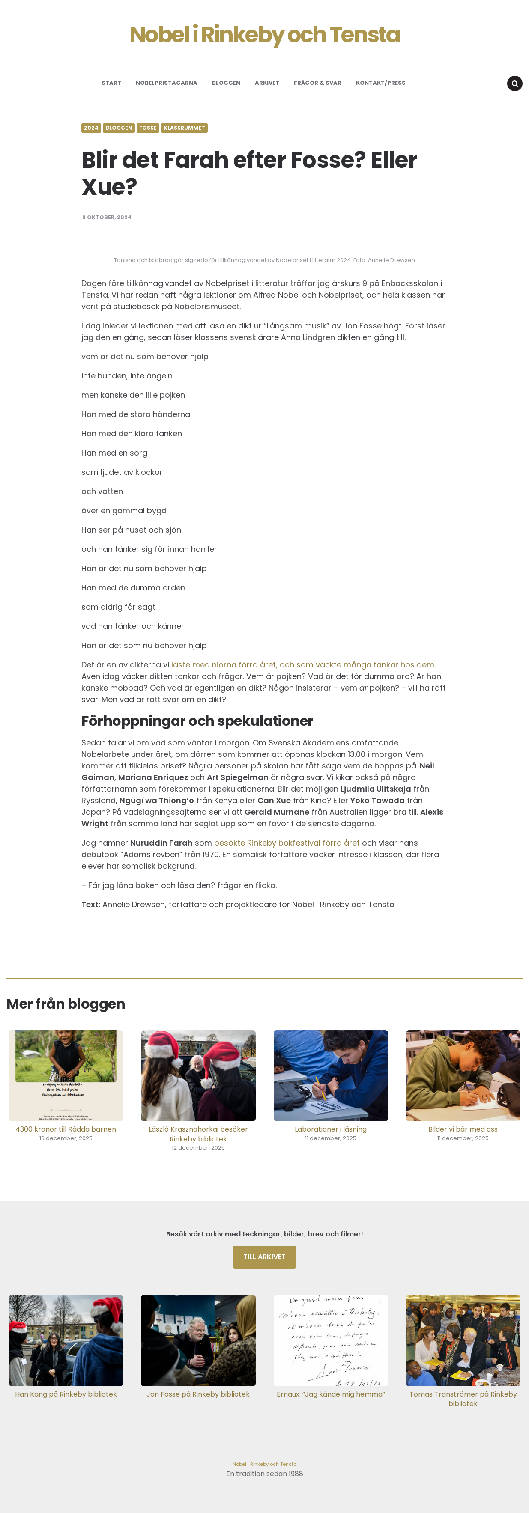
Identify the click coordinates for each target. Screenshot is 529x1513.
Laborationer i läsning (331, 1129)
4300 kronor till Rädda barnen (65, 1129)
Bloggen (226, 83)
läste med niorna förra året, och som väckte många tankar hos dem (302, 664)
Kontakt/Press (381, 83)
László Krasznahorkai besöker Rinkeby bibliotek (198, 1134)
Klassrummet (184, 128)
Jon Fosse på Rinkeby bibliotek (198, 1394)
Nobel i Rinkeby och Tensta (264, 34)
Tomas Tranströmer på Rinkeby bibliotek (463, 1399)
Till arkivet (264, 1257)
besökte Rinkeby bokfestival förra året (287, 842)
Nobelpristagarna (166, 83)
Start (111, 83)
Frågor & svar (317, 83)
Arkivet (267, 83)
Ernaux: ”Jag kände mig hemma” (331, 1394)
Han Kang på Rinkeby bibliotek (66, 1394)
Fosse (148, 128)
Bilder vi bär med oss (463, 1129)
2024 (91, 128)
